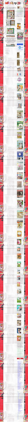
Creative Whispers (19, 366)
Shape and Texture (19, 364)
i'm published (19, 404)
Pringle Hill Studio (19, 378)
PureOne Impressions (19, 379)
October (18, 394)
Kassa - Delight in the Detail (20, 371)
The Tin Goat (19, 386)
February (18, 412)
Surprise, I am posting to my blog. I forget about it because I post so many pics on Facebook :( (20, 369)
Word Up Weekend (19, 365)
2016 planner (6, 6)
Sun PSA (18, 389)
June (18, 397)
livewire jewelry (19, 374)
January (18, 413)
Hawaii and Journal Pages (19, 370)
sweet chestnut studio (19, 383)
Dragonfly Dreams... (19, 367)
